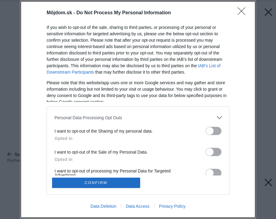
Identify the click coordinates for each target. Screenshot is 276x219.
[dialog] (138, 109)
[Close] (243, 13)
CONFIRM (96, 182)
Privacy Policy (172, 206)
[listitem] (138, 117)
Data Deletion (103, 206)
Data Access (138, 206)
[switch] (213, 131)
